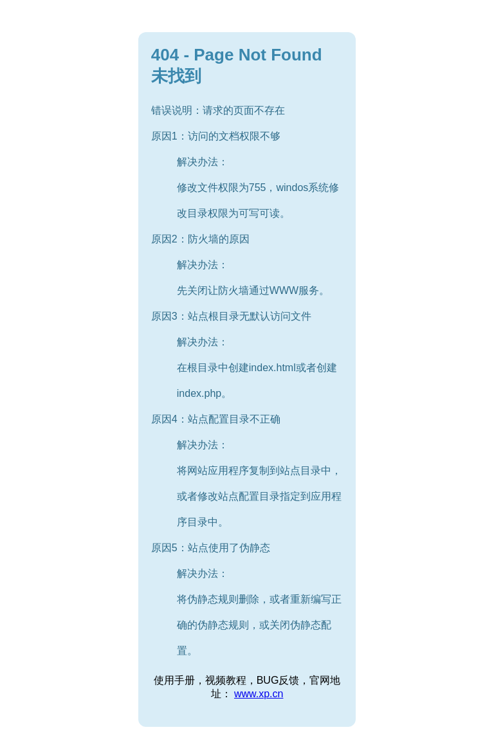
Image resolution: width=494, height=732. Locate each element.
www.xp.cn (258, 693)
